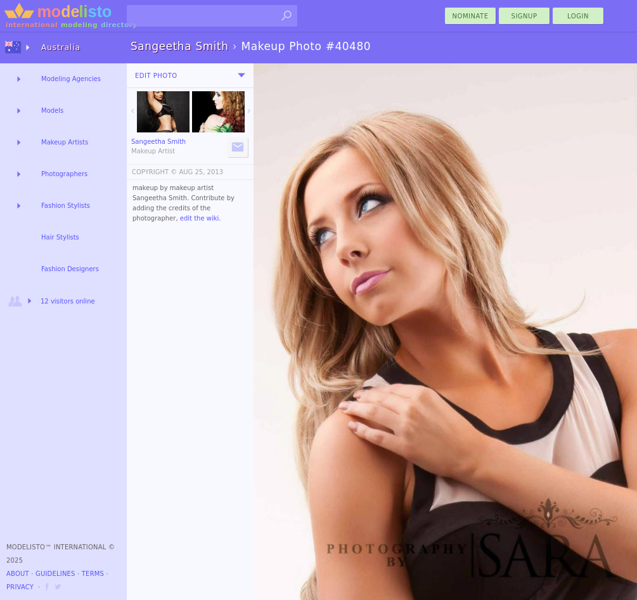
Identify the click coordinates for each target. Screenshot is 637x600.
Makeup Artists (64, 142)
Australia (60, 47)
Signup (524, 16)
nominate (471, 16)
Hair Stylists (60, 237)
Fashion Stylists (65, 205)
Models (52, 110)
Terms (93, 573)
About (17, 573)
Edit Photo (156, 75)
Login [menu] (578, 16)
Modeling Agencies (71, 78)
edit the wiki (199, 218)
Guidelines (55, 573)
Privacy (20, 587)
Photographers (64, 173)
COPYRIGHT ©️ (154, 172)
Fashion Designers (70, 268)
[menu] (241, 75)
